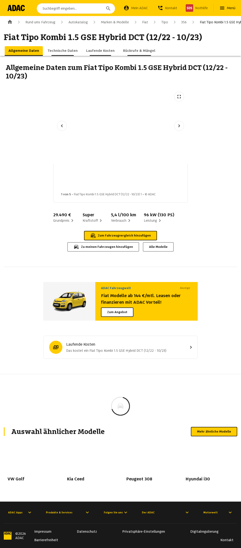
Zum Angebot (117, 312)
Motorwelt (218, 512)
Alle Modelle (158, 247)
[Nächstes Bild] (179, 126)
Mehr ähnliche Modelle (214, 431)
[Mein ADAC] (136, 8)
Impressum (43, 531)
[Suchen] (108, 8)
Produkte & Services (68, 512)
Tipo (160, 22)
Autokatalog (73, 22)
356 (179, 22)
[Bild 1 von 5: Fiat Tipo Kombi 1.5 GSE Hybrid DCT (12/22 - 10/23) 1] (74, 179)
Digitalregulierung (204, 531)
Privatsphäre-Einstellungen (143, 531)
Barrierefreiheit (46, 540)
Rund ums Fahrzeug (35, 22)
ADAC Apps (20, 512)
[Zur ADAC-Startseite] (17, 8)
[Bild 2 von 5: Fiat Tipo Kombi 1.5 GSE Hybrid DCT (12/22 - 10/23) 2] (111, 179)
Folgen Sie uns (116, 512)
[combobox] (77, 8)
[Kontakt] (167, 8)
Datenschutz (87, 531)
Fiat (140, 22)
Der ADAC (166, 512)
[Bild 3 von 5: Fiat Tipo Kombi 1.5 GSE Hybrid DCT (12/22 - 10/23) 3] (148, 179)
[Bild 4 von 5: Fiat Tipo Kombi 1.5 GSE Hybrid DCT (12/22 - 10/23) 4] (185, 179)
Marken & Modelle (110, 22)
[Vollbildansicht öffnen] (179, 97)
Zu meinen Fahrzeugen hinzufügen (103, 247)
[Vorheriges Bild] (62, 126)
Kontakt (227, 540)
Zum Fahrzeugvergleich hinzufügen (120, 235)
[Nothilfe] (197, 8)
